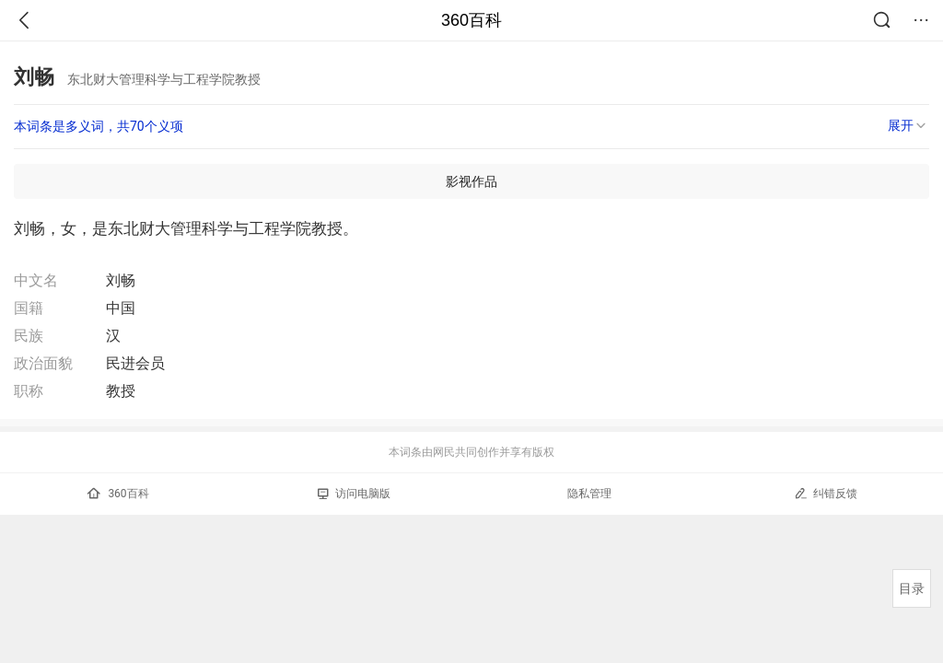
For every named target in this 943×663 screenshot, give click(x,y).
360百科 (471, 20)
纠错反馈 (825, 493)
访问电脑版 (354, 493)
